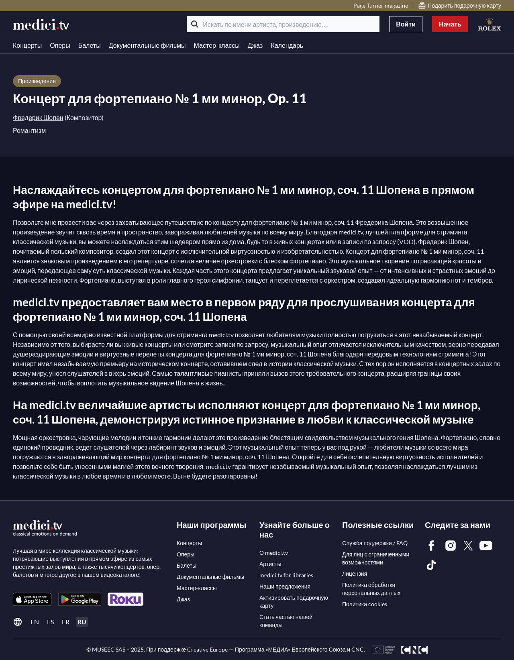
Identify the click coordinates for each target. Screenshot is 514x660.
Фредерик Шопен (38, 117)
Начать (450, 24)
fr (65, 621)
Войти (406, 24)
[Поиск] (195, 24)
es (50, 621)
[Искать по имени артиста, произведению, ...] (283, 24)
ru (82, 621)
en (35, 621)
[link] (32, 599)
